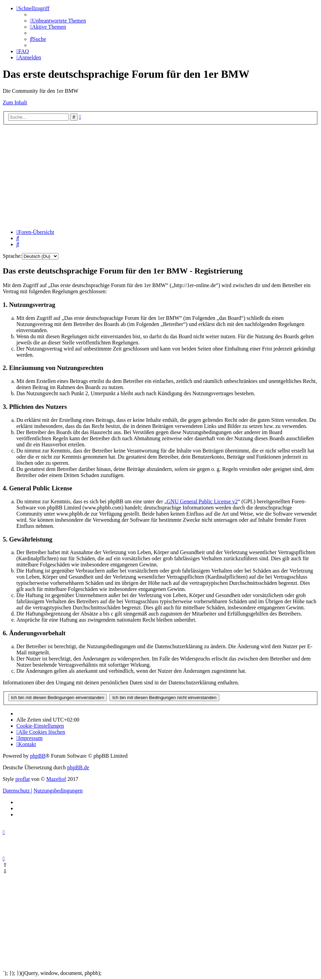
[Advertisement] (160, 176)
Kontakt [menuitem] (26, 744)
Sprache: (12, 256)
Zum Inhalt (15, 102)
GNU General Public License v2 (202, 501)
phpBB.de (78, 767)
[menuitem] (58, 21)
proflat (22, 779)
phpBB (37, 756)
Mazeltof (56, 779)
